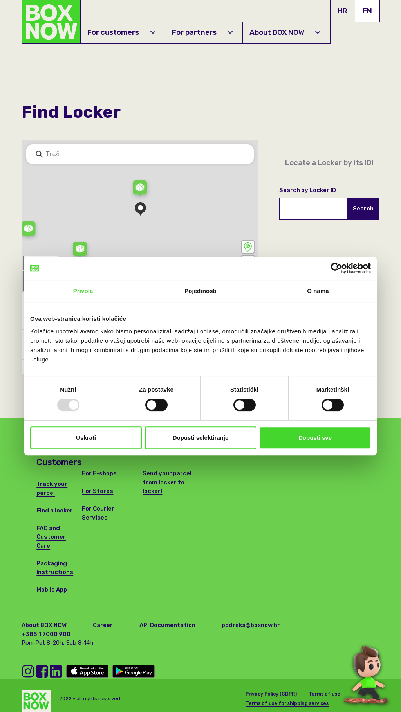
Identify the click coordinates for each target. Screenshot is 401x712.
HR (342, 10)
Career (103, 625)
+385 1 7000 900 (46, 634)
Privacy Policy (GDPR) (271, 691)
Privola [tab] (83, 291)
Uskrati (86, 437)
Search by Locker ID (307, 190)
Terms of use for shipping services (287, 700)
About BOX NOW (284, 32)
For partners (202, 32)
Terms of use (324, 691)
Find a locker (54, 510)
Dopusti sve (315, 437)
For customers (121, 32)
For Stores (97, 490)
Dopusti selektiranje (201, 437)
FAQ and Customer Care (51, 537)
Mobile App (51, 589)
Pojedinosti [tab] (200, 291)
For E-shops (99, 473)
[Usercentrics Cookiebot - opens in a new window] (336, 268)
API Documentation (167, 625)
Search (363, 208)
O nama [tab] (318, 291)
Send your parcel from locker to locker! (167, 482)
